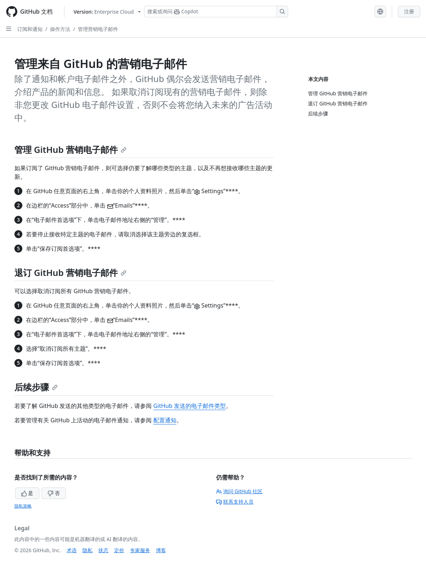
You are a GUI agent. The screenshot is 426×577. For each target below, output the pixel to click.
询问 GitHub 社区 (239, 491)
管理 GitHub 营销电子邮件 (70, 149)
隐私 (87, 550)
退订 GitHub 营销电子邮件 (70, 272)
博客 (161, 550)
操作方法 (60, 29)
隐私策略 (23, 506)
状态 (103, 550)
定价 (119, 550)
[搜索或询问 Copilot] (216, 11)
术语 (72, 550)
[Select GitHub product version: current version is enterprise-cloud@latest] (107, 11)
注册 (409, 11)
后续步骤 (36, 387)
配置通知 (164, 420)
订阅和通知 (29, 29)
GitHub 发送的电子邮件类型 (189, 406)
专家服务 (140, 550)
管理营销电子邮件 (98, 29)
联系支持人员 (235, 501)
